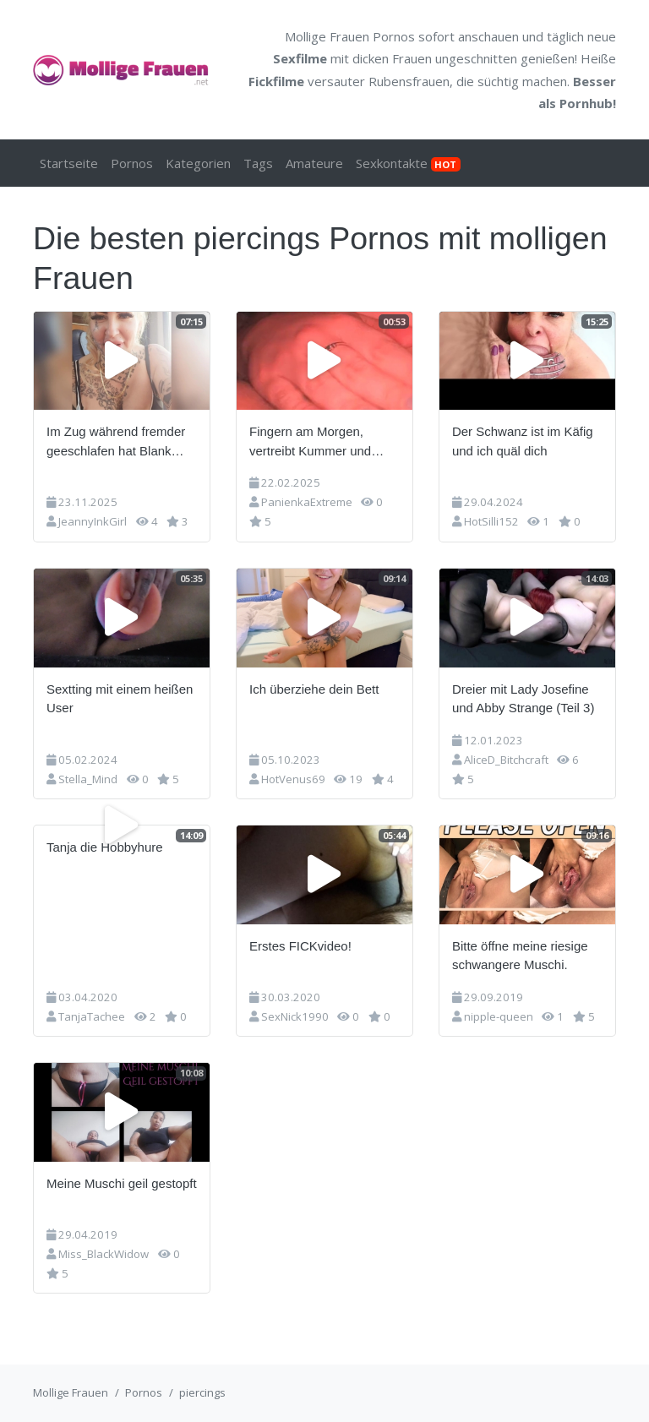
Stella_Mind (87, 779)
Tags (258, 163)
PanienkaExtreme (306, 501)
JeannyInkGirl (92, 521)
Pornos (132, 163)
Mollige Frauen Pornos (350, 36)
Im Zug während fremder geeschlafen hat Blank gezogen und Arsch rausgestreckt (115, 442)
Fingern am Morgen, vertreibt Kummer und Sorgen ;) (310, 442)
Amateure (314, 163)
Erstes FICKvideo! (300, 946)
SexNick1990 (295, 1016)
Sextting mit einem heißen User (119, 699)
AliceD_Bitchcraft (506, 759)
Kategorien (198, 163)
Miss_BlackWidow (103, 1253)
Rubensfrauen (409, 81)
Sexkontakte (408, 163)
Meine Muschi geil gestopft (121, 1183)
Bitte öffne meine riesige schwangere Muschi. (520, 956)
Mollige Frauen (70, 1392)
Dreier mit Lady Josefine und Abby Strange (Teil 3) (523, 699)
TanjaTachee (91, 1016)
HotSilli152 (491, 521)
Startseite (69, 163)
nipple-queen (498, 1016)
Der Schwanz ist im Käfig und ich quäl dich (522, 441)
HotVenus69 (293, 779)
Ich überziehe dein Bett (314, 689)
